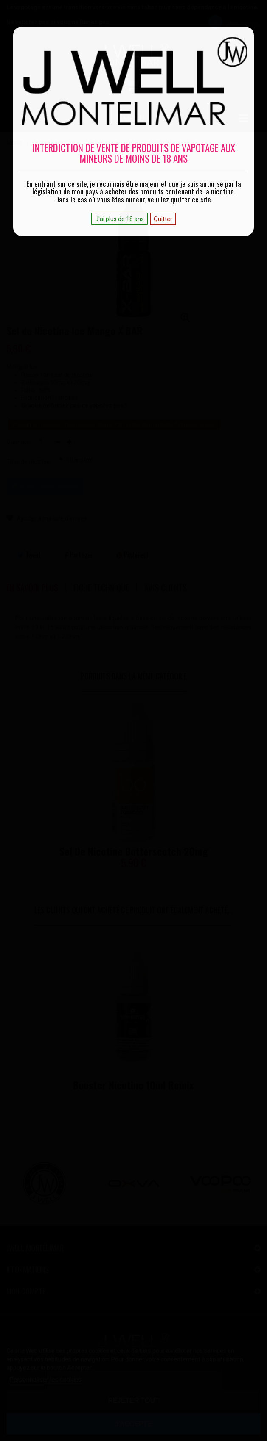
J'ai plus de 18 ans (119, 219)
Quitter (163, 219)
